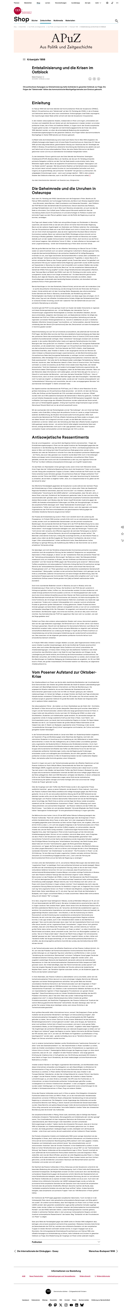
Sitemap (44, 1300)
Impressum (25, 1300)
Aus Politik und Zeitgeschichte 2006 (57, 27)
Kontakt (67, 1300)
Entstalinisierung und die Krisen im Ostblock (93, 27)
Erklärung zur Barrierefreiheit (101, 1300)
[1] (90, 175)
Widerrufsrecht (85, 1276)
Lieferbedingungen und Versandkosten (61, 1276)
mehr (98, 3)
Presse (74, 1300)
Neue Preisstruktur (36, 1276)
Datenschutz (36, 1300)
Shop (15, 27)
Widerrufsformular (102, 1276)
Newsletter (53, 1300)
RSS (61, 1300)
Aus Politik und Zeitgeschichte (36, 27)
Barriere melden (84, 1300)
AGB (23, 1276)
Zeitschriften (22, 27)
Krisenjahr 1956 (74, 27)
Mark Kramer (38, 77)
